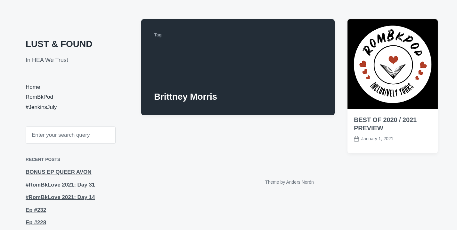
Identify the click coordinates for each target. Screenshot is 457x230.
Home (33, 87)
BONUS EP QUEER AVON (59, 172)
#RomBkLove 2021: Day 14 (60, 197)
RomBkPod (39, 97)
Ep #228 (36, 222)
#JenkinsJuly (41, 107)
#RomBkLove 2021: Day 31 (60, 185)
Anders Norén (300, 182)
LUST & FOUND (59, 44)
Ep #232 (36, 210)
